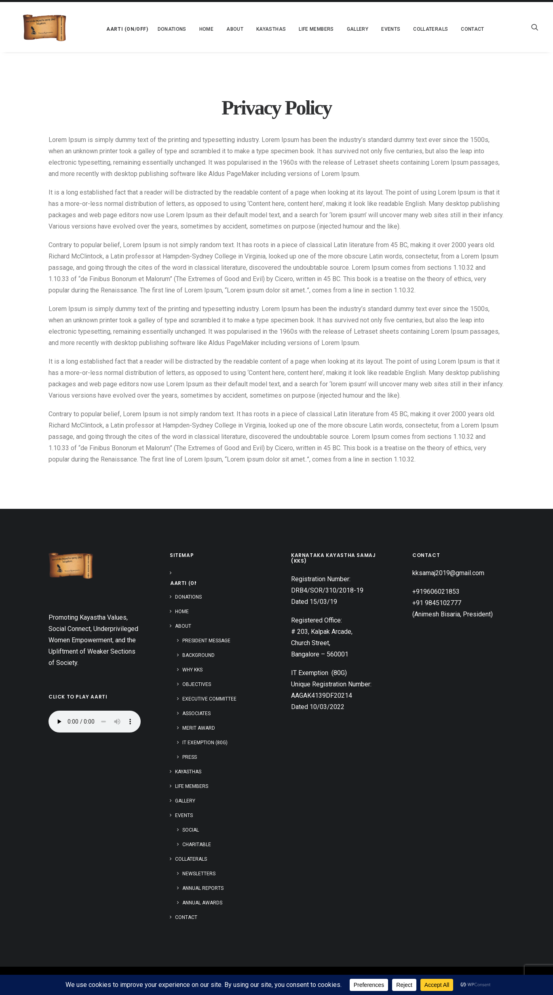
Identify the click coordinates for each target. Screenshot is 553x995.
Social (190, 830)
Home (190, 29)
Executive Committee (209, 699)
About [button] (218, 29)
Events (184, 815)
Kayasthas (255, 29)
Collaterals (191, 859)
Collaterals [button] (414, 29)
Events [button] (374, 29)
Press (189, 757)
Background (198, 655)
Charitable (196, 844)
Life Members (300, 29)
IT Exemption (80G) (205, 742)
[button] (109, 27)
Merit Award (198, 728)
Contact (456, 29)
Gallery (341, 29)
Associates (196, 713)
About (183, 626)
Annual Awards (202, 903)
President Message (206, 641)
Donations (155, 29)
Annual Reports (203, 888)
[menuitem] (109, 27)
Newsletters (198, 873)
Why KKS (192, 670)
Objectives (196, 684)
